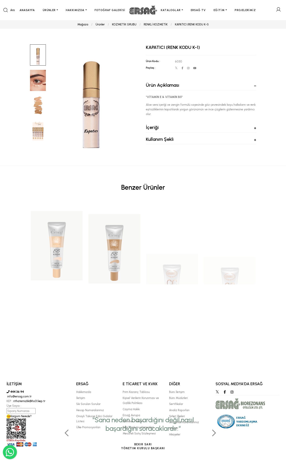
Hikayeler (174, 434)
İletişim (80, 398)
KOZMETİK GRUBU (124, 24)
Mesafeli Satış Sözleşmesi (139, 433)
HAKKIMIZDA (75, 10)
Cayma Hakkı (131, 409)
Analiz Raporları (179, 410)
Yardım (173, 428)
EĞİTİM (219, 10)
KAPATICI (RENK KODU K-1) (192, 24)
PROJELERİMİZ (245, 10)
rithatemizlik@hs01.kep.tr (29, 401)
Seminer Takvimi (133, 421)
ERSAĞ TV (198, 10)
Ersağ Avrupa (131, 415)
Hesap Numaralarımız (90, 410)
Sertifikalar (176, 404)
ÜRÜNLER (49, 10)
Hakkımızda (83, 392)
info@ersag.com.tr (19, 396)
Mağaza (82, 24)
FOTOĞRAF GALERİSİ (110, 10)
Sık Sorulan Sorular (88, 404)
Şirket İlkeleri (177, 416)
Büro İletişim (177, 392)
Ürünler (100, 24)
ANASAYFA (27, 10)
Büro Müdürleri (178, 398)
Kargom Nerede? (19, 416)
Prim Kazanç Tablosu (136, 392)
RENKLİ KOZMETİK (156, 24)
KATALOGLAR (171, 10)
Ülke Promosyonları (88, 427)
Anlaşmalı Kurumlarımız (184, 422)
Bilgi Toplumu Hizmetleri (138, 427)
